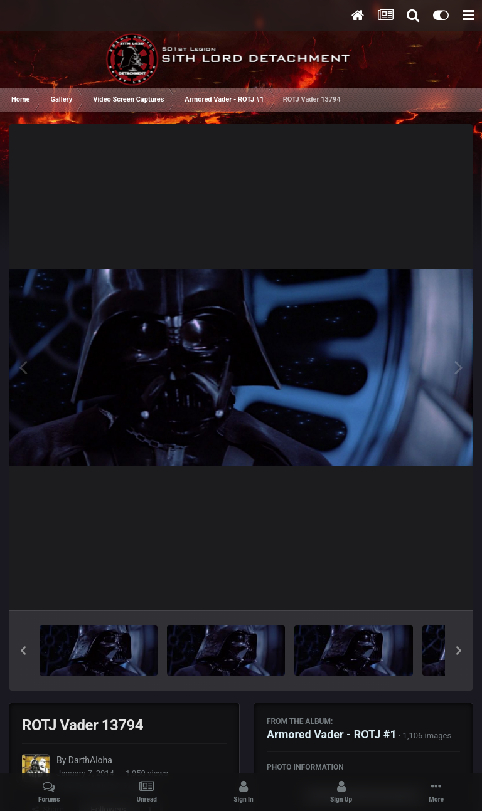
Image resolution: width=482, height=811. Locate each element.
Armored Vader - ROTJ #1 (332, 734)
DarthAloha (90, 760)
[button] (23, 650)
